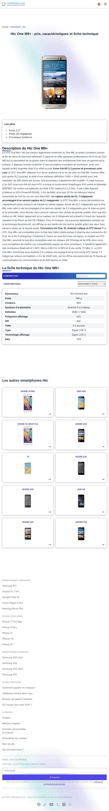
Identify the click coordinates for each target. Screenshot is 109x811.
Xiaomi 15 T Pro (10, 591)
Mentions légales (11, 723)
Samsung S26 (9, 663)
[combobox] (90, 276)
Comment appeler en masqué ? (19, 687)
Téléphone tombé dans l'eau (17, 693)
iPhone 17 (7, 633)
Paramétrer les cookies (14, 738)
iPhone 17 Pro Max (12, 621)
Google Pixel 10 (10, 597)
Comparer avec (10, 276)
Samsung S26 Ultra (12, 657)
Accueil (5, 27)
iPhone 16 (7, 644)
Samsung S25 (9, 674)
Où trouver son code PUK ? (17, 704)
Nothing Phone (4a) (12, 608)
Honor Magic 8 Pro (12, 602)
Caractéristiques (12, 284)
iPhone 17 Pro (9, 627)
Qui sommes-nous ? (12, 749)
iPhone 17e (8, 638)
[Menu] (105, 4)
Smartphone (15, 27)
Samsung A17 (9, 585)
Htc (24, 27)
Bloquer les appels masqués (17, 699)
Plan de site (8, 743)
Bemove (68, 797)
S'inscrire (54, 777)
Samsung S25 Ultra (12, 668)
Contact (6, 717)
